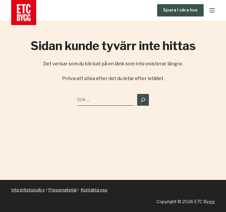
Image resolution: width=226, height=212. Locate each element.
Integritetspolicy (28, 190)
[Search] (143, 100)
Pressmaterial (62, 190)
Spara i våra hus (180, 10)
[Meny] (212, 10)
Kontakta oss (94, 190)
